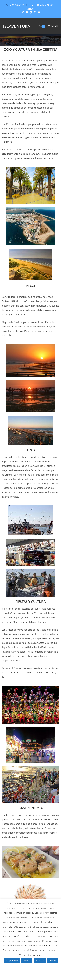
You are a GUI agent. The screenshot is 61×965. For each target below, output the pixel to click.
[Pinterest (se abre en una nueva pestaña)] (31, 12)
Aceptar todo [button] (12, 960)
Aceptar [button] (26, 960)
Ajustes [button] (52, 960)
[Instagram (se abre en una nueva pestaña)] (35, 12)
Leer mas (37, 954)
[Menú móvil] (52, 26)
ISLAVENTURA (16, 26)
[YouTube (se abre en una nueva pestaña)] (38, 12)
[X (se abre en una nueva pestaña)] (23, 12)
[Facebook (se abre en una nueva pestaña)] (27, 12)
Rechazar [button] (40, 960)
